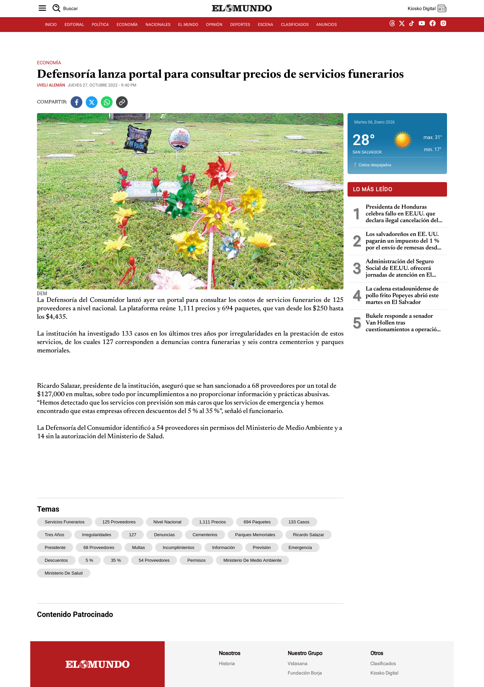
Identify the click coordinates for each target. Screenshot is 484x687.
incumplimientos (178, 547)
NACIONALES (158, 32)
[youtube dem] (421, 33)
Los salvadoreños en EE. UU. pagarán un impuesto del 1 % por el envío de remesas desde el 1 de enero (403, 241)
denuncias (164, 534)
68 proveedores (98, 547)
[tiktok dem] (411, 32)
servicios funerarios (65, 521)
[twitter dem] (402, 32)
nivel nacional (168, 521)
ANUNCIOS (326, 32)
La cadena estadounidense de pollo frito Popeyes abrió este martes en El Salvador (402, 296)
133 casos (298, 521)
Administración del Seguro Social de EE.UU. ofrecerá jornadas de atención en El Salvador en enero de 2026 (400, 269)
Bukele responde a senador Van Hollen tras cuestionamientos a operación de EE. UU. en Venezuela (403, 323)
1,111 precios (212, 521)
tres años (54, 534)
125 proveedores (119, 521)
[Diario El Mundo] (242, 18)
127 (132, 534)
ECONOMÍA (127, 32)
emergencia (300, 547)
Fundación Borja (305, 673)
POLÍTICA (100, 32)
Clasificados (383, 663)
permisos (196, 560)
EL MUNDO (188, 32)
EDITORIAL (74, 32)
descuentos (56, 560)
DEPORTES (240, 32)
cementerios (205, 534)
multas (138, 547)
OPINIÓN (214, 32)
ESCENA (265, 32)
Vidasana (298, 663)
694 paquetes (257, 521)
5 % (89, 560)
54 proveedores (154, 560)
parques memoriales (255, 534)
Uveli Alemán (51, 85)
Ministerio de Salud (64, 573)
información (223, 547)
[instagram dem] (446, 33)
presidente (55, 547)
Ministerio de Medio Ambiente (253, 560)
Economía (49, 62)
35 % (116, 560)
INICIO (51, 32)
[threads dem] (392, 33)
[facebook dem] (432, 33)
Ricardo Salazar (308, 534)
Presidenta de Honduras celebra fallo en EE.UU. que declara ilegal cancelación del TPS (402, 214)
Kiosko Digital (384, 673)
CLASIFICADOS (295, 32)
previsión (262, 547)
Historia (227, 663)
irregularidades (96, 534)
